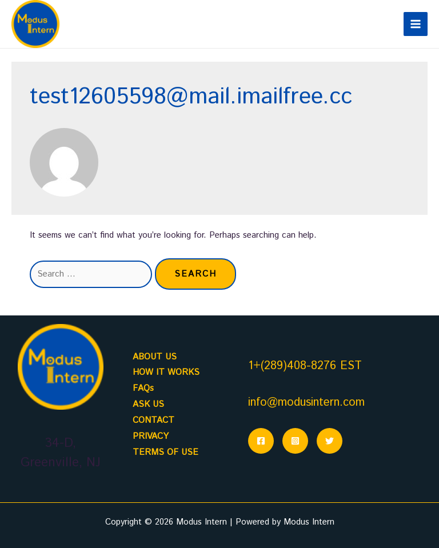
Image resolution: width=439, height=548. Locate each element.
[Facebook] (261, 441)
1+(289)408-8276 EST (305, 366)
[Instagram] (295, 441)
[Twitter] (329, 441)
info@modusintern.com (306, 402)
